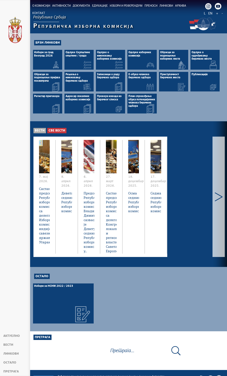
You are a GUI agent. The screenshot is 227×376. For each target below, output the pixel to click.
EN (210, 13)
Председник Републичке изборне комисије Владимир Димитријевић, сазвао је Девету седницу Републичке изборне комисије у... (191, 230)
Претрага (11, 371)
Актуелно (11, 336)
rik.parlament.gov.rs (137, 369)
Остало (9, 362)
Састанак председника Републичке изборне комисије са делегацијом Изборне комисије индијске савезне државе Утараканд (64, 230)
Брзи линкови (47, 79)
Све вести (57, 167)
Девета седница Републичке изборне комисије (127, 224)
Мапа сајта (43, 367)
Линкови (11, 353)
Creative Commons (140, 364)
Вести (8, 344)
